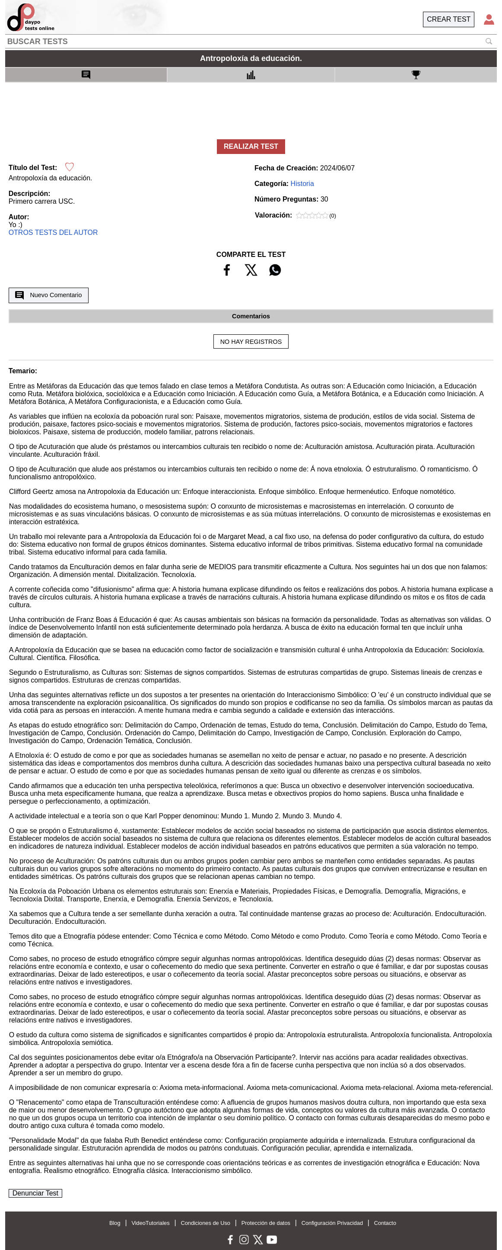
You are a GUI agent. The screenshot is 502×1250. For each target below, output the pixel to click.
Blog (115, 1223)
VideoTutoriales (150, 1223)
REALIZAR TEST (251, 146)
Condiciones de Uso (205, 1223)
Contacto (385, 1223)
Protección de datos (265, 1223)
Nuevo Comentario (48, 295)
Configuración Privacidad (332, 1223)
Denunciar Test (35, 1193)
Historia (302, 183)
